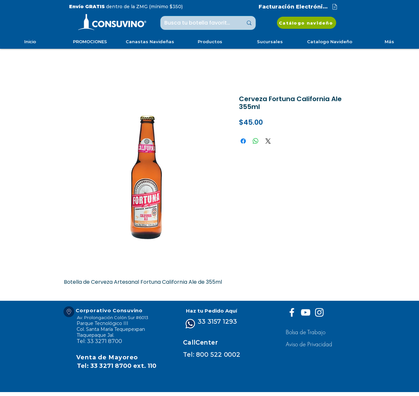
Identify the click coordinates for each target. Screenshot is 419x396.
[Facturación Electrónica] (298, 7)
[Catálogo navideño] (306, 23)
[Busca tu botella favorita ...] (198, 23)
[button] (310, 344)
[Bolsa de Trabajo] (306, 332)
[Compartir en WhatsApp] (256, 141)
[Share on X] (268, 141)
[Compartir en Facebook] (243, 141)
